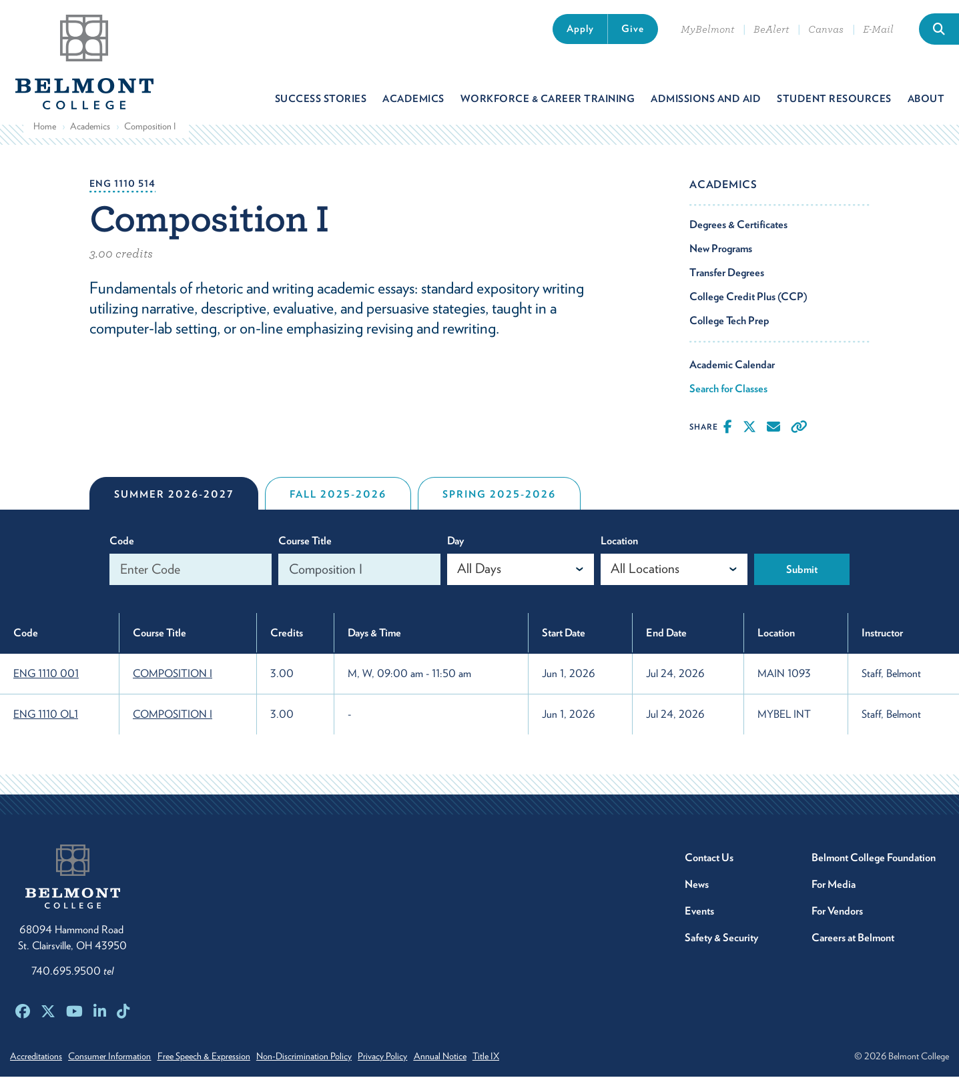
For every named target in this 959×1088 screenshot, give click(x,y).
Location (619, 552)
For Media (834, 895)
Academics (90, 137)
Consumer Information (118, 1067)
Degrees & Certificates (738, 235)
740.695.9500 (72, 982)
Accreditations (36, 1067)
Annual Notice (482, 1067)
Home (44, 137)
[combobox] (520, 580)
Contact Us (709, 869)
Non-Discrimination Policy (329, 1067)
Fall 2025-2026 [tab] (338, 506)
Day (455, 552)
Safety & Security (721, 949)
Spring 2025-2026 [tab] (499, 506)
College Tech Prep (729, 332)
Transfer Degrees (726, 284)
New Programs (720, 259)
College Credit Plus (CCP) (748, 308)
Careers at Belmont (853, 949)
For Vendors (837, 922)
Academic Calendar (732, 376)
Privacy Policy (416, 1067)
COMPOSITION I (172, 684)
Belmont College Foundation (874, 869)
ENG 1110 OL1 (45, 725)
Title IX (536, 1067)
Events (699, 922)
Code (121, 552)
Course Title (305, 552)
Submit (802, 580)
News (697, 895)
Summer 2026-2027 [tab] (174, 506)
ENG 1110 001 (46, 684)
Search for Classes (728, 400)
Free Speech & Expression (220, 1067)
